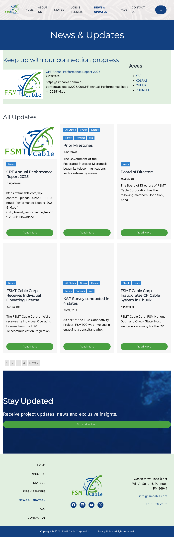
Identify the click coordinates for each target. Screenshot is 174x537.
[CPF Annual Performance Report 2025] (23, 85)
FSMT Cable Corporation (76, 531)
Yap (91, 137)
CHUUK (141, 85)
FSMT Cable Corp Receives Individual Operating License (23, 296)
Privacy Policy (105, 531)
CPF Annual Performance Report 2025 (73, 72)
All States (70, 129)
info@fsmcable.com (153, 496)
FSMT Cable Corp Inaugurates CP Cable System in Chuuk (140, 296)
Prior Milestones (77, 145)
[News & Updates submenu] (115, 10)
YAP (138, 75)
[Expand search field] (161, 9)
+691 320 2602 (156, 504)
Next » (34, 363)
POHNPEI (142, 90)
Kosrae (95, 129)
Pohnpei (80, 137)
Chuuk (83, 129)
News (11, 164)
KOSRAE (142, 80)
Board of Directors (137, 172)
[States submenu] (65, 10)
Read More (30, 232)
